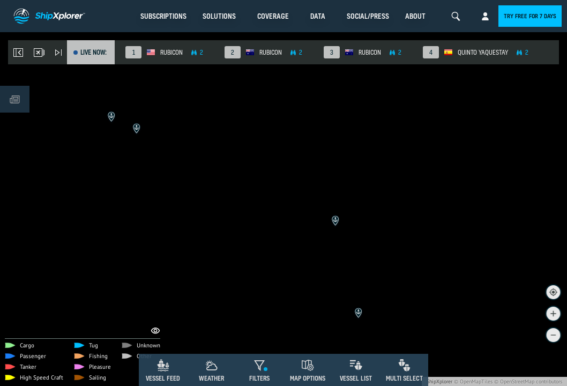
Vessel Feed (163, 378)
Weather (211, 378)
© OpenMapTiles (473, 381)
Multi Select (404, 378)
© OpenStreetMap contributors (528, 381)
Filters (259, 378)
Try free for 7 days (530, 16)
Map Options (307, 378)
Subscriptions (163, 16)
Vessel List (356, 378)
